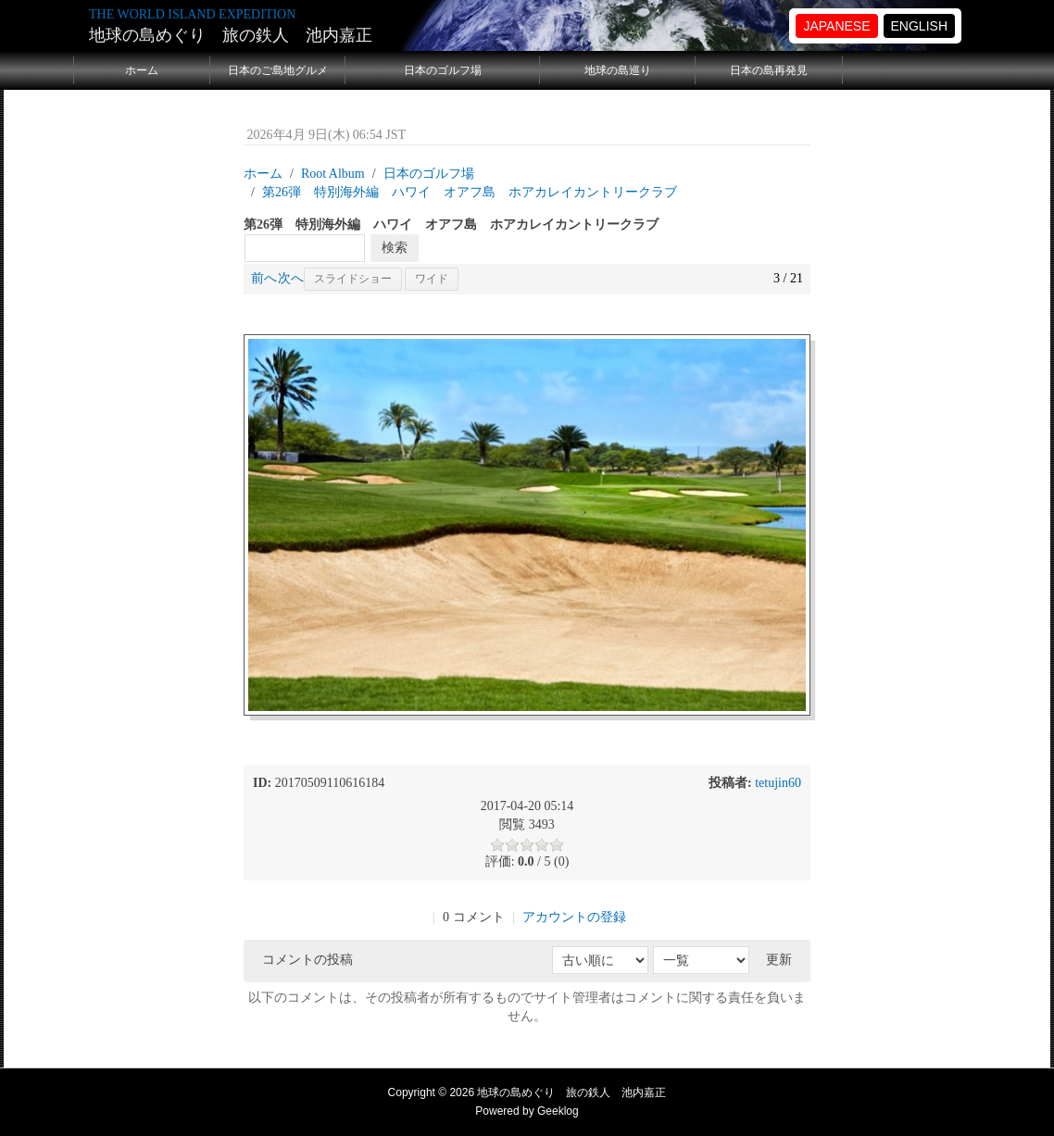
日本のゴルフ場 (443, 70)
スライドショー (353, 278)
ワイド (431, 278)
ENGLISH (919, 26)
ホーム (141, 70)
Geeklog (558, 1111)
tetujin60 (778, 783)
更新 (779, 960)
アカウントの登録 (574, 917)
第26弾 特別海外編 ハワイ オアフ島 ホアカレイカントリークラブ (469, 192)
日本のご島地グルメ (278, 70)
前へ (264, 278)
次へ (291, 278)
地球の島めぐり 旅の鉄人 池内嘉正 (230, 35)
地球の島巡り (617, 70)
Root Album (333, 174)
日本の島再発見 (769, 70)
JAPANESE (836, 26)
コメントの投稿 (307, 960)
